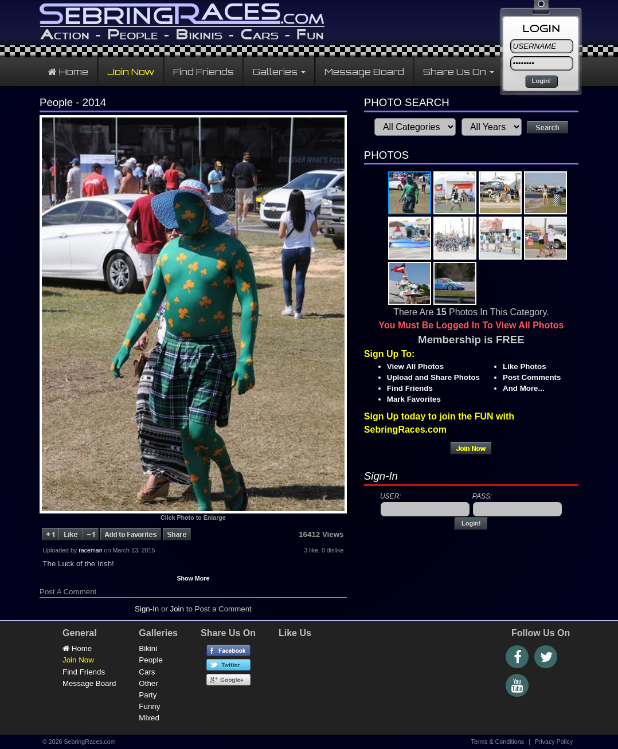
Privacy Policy (554, 741)
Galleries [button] (279, 71)
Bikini (148, 648)
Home (68, 71)
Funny (149, 706)
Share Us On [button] (458, 71)
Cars (147, 672)
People (151, 660)
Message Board (364, 71)
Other (148, 683)
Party (148, 695)
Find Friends (203, 71)
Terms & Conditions (497, 741)
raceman (90, 550)
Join (177, 609)
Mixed (149, 717)
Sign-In (147, 609)
